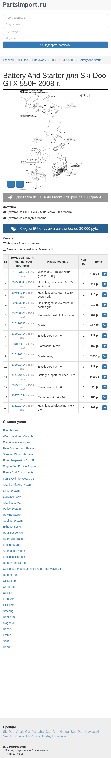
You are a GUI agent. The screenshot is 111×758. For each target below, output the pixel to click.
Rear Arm (9, 617)
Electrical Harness (14, 556)
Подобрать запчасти (55, 45)
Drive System (11, 490)
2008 (54, 60)
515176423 (18, 374)
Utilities (7, 592)
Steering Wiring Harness (18, 454)
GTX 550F (68, 60)
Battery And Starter (90, 60)
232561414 (18, 333)
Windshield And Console (18, 436)
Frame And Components (18, 472)
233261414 (18, 405)
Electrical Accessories (16, 442)
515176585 (18, 323)
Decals (7, 629)
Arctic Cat (23, 731)
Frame (7, 635)
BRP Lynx (33, 736)
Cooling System (13, 520)
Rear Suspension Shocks (18, 448)
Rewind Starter (12, 514)
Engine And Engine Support (20, 466)
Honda (64, 731)
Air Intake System (14, 550)
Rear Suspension (13, 532)
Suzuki (8, 736)
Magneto (8, 623)
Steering (8, 611)
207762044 (18, 395)
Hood (6, 647)
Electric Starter (12, 544)
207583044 (18, 292)
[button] (55, 17)
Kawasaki (92, 731)
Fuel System (11, 430)
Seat (6, 641)
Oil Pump (9, 605)
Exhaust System (13, 526)
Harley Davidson (54, 736)
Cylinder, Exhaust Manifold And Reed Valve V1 (32, 568)
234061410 (18, 344)
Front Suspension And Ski (19, 460)
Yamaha (38, 731)
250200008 (18, 313)
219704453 (18, 272)
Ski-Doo (23, 60)
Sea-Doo (77, 731)
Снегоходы (39, 60)
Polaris (19, 736)
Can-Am (52, 731)
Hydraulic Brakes (13, 538)
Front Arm (9, 599)
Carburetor (9, 586)
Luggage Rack (12, 496)
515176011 (18, 354)
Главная (8, 60)
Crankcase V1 (12, 502)
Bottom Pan (10, 574)
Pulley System (12, 508)
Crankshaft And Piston (17, 484)
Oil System (10, 580)
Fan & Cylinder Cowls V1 (18, 478)
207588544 (18, 282)
